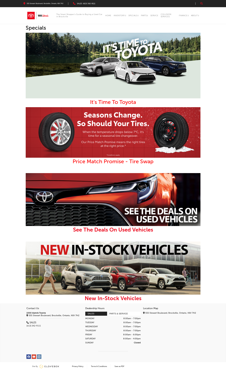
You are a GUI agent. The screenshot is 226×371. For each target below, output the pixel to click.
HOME (108, 15)
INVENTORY (120, 15)
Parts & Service (118, 313)
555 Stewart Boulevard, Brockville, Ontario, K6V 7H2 (52, 315)
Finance (184, 15)
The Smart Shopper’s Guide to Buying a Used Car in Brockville (79, 15)
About (195, 15)
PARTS (144, 15)
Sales (91, 313)
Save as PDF (119, 366)
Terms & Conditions (99, 366)
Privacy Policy (77, 366)
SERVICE (154, 15)
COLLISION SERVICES (166, 15)
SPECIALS (133, 15)
